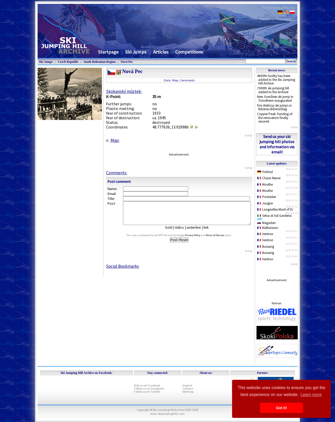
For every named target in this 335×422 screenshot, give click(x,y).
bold (170, 232)
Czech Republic (68, 62)
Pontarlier (266, 197)
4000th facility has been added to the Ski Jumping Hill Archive (276, 79)
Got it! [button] (281, 408)
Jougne (265, 203)
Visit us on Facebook (147, 385)
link (208, 232)
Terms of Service (220, 240)
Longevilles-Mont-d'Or (275, 209)
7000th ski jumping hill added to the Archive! (273, 90)
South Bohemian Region (100, 62)
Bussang (265, 246)
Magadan (266, 223)
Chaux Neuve (268, 178)
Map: (112, 140)
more (293, 127)
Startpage (108, 52)
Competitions (189, 52)
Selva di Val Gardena (275, 216)
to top (248, 135)
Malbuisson (267, 228)
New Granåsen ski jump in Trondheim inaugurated (275, 98)
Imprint (187, 385)
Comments (187, 80)
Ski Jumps (135, 52)
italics (181, 232)
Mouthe (265, 184)
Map (175, 80)
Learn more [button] (311, 394)
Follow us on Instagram (149, 388)
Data (167, 80)
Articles (161, 52)
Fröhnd (265, 172)
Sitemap (187, 391)
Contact (187, 388)
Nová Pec (127, 62)
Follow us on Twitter (147, 391)
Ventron (265, 234)
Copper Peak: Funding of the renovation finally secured (275, 118)
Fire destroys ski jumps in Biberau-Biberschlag (274, 107)
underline (196, 232)
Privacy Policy (197, 240)
